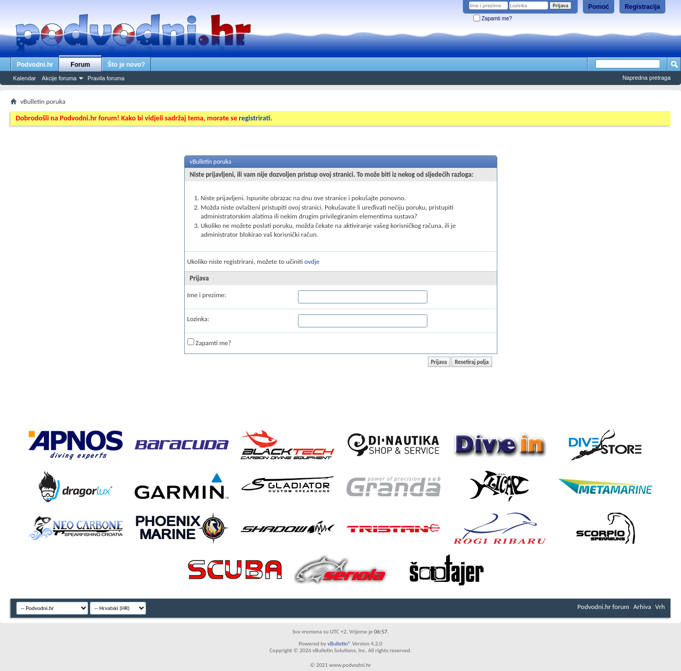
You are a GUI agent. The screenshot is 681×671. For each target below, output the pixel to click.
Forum (80, 64)
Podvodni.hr (35, 64)
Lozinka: (198, 319)
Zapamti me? (492, 18)
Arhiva (642, 607)
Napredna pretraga (647, 78)
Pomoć (598, 6)
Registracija (642, 6)
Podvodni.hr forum (603, 607)
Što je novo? (126, 64)
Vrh (660, 607)
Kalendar (24, 78)
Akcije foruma (59, 78)
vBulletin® (339, 643)
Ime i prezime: (206, 295)
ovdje (311, 261)
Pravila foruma (106, 78)
